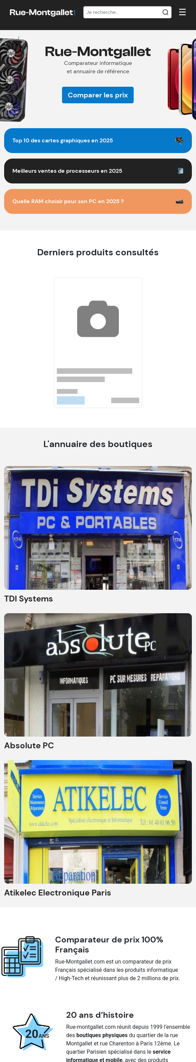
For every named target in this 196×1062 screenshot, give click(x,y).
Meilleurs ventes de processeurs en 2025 (67, 170)
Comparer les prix (98, 95)
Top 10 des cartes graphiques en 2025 (62, 140)
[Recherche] (127, 12)
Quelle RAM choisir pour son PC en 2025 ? (68, 201)
